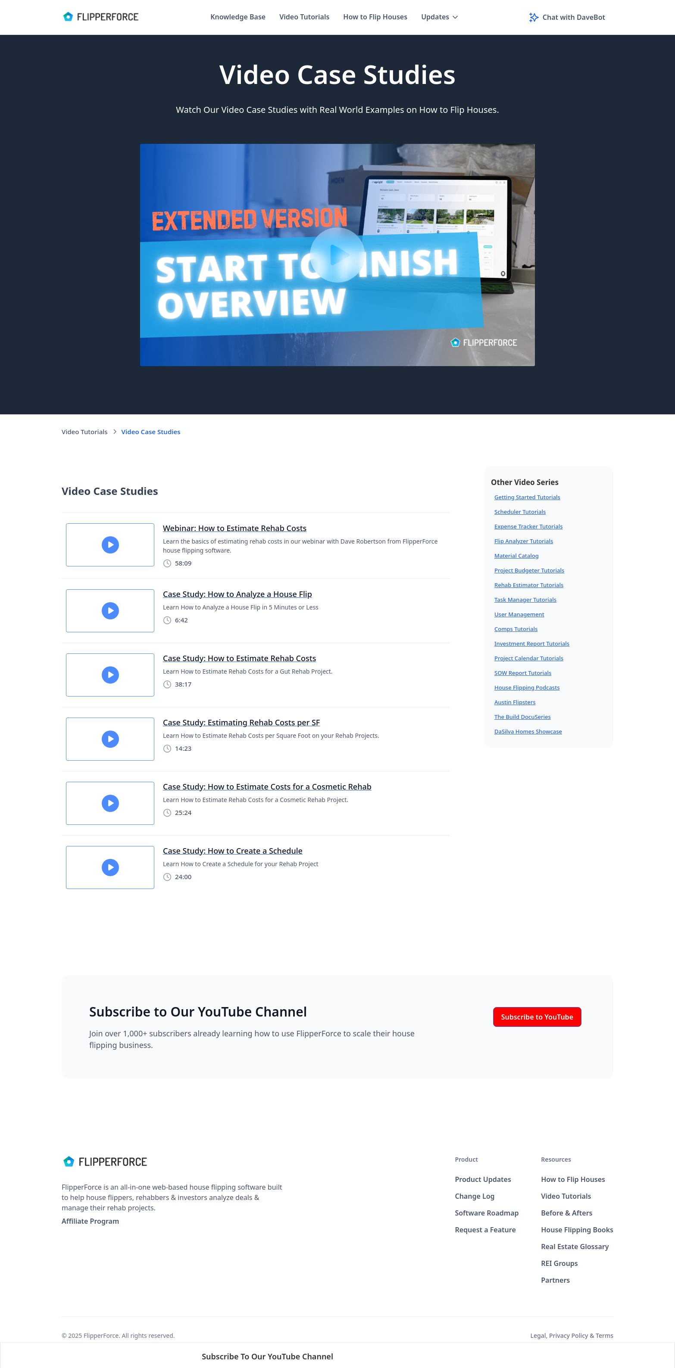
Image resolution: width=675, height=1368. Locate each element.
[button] (440, 17)
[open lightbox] (337, 255)
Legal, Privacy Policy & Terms (572, 1335)
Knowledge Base (238, 17)
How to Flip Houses (375, 17)
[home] (100, 17)
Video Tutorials (304, 17)
